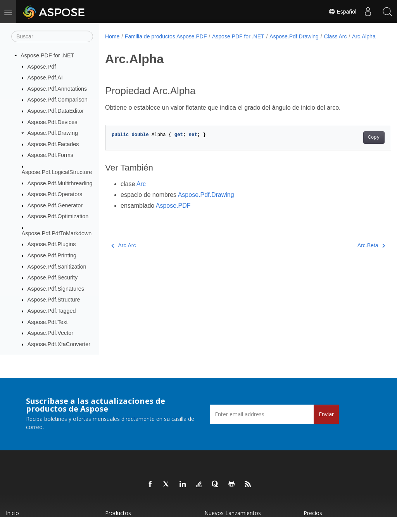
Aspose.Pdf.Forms (50, 155)
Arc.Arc (123, 253)
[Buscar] (52, 36)
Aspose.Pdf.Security (53, 277)
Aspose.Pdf (42, 67)
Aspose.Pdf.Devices (53, 122)
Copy (353, 145)
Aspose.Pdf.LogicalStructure (57, 172)
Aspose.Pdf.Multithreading (60, 183)
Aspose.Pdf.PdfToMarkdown (57, 233)
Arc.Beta (351, 253)
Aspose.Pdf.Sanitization (57, 267)
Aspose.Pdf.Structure (54, 299)
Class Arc (335, 36)
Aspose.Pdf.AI (45, 77)
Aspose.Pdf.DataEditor (56, 111)
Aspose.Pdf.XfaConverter (59, 344)
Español (342, 11)
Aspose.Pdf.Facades (53, 144)
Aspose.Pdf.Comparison (58, 100)
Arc (141, 192)
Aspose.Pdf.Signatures (56, 289)
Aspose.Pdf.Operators (55, 194)
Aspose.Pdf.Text (48, 322)
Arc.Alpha (122, 44)
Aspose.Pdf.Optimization (58, 216)
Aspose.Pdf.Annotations (57, 89)
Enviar (326, 414)
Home (112, 36)
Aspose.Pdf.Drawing (53, 133)
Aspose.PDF (173, 213)
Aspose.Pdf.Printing (52, 255)
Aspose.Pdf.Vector (50, 333)
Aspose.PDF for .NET (47, 55)
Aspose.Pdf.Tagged (52, 311)
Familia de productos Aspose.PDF (166, 36)
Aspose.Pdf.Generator (55, 205)
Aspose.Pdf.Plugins (52, 244)
